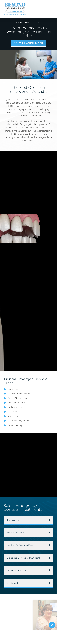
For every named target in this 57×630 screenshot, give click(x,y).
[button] (51, 9)
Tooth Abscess (14, 520)
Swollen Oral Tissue (16, 570)
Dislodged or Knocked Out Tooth (24, 558)
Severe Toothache (16, 532)
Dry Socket (12, 583)
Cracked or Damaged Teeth (21, 545)
